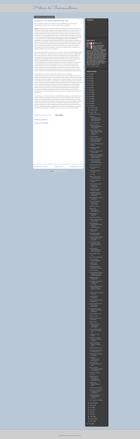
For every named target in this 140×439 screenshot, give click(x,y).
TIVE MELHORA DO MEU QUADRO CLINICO (95, 396)
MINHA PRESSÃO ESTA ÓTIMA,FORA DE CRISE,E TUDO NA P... (96, 288)
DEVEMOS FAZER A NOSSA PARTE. (95, 189)
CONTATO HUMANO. (95, 217)
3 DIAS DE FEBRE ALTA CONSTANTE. (96, 152)
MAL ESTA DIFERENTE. (96, 257)
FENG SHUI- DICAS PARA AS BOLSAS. (95, 177)
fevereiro (92, 418)
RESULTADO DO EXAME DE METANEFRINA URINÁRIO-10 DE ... (95, 378)
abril (91, 414)
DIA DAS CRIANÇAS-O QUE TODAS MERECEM (96, 305)
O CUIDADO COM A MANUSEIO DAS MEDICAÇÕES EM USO (95, 244)
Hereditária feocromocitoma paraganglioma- (94, 359)
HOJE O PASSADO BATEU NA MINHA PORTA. (95, 344)
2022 (89, 83)
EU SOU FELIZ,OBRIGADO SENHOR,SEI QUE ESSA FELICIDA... (95, 118)
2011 (89, 423)
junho (91, 409)
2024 (89, 78)
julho (91, 407)
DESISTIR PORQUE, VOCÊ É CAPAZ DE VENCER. (95, 339)
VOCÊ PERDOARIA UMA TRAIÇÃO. (96, 293)
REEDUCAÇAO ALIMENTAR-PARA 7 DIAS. (96, 364)
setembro (92, 403)
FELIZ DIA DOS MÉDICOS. (94, 230)
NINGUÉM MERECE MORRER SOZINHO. (96, 267)
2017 (89, 94)
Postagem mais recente (40, 166)
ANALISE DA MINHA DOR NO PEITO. (95, 234)
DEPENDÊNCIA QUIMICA (94, 214)
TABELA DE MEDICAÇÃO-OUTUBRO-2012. (95, 210)
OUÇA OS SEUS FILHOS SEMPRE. (95, 260)
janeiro (92, 421)
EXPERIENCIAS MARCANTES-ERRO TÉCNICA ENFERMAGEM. (96, 225)
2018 (89, 92)
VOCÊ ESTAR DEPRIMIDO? (94, 263)
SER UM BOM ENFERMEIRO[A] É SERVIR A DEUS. (95, 250)
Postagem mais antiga (76, 166)
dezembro (92, 107)
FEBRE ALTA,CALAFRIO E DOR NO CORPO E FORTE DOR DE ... (96, 156)
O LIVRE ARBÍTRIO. (95, 123)
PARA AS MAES (94, 316)
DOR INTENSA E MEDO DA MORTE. (96, 198)
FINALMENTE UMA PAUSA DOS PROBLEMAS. (95, 203)
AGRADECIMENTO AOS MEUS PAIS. (96, 300)
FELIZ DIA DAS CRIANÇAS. (94, 297)
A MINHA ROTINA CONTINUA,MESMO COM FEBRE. (96, 126)
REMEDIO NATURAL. (95, 114)
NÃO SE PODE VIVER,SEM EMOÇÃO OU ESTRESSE (96, 369)
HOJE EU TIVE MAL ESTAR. (95, 373)
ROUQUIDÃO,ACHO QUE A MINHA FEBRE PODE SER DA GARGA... (96, 132)
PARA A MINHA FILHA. (95, 313)
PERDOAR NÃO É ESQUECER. (94, 278)
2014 (89, 101)
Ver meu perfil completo (93, 66)
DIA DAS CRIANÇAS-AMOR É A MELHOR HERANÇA (96, 310)
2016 (89, 96)
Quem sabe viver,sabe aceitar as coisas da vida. (95, 331)
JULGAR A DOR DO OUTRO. (95, 181)
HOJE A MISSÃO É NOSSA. (95, 167)
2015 (89, 99)
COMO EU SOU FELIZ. (96, 348)
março (91, 416)
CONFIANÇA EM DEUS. (96, 387)
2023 (89, 81)
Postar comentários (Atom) (60, 171)
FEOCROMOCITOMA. (95, 165)
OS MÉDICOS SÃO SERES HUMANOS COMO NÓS (95, 194)
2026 (89, 74)
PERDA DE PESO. (94, 206)
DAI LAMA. (92, 174)
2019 (89, 90)
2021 (89, 85)
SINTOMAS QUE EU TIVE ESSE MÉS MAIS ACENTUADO (95, 161)
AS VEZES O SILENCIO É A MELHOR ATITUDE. (96, 283)
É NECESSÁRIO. (94, 136)
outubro (92, 112)
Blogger (79, 435)
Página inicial (58, 166)
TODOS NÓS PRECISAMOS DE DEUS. (95, 384)
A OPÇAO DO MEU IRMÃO (95, 335)
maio (91, 412)
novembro (92, 110)
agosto (92, 405)
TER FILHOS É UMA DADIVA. (95, 171)
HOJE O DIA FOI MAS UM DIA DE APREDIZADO (95, 185)
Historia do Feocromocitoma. (55, 8)
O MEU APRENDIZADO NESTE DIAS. (96, 220)
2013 (89, 103)
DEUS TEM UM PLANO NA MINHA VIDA (96, 351)
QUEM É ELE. (93, 322)
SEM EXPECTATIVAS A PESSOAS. (96, 319)
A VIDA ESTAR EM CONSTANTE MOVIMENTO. (94, 326)
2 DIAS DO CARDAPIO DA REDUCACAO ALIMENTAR (96, 391)
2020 (89, 87)
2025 (89, 76)
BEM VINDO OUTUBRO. (96, 400)
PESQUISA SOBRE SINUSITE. (95, 148)
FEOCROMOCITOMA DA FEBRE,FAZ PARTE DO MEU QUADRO (96, 274)
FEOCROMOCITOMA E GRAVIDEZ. (96, 354)
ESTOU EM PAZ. (94, 270)
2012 (89, 105)
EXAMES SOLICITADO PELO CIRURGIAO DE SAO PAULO (96, 140)
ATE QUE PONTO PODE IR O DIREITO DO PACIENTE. (96, 238)
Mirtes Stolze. (98, 43)
